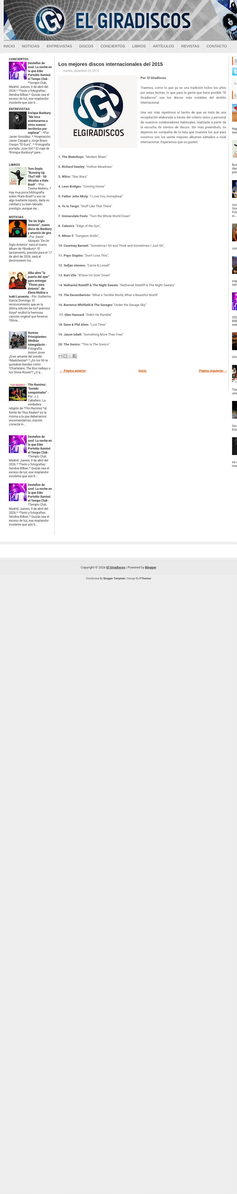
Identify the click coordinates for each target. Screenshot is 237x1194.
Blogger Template (114, 578)
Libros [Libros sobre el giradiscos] (139, 46)
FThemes (145, 578)
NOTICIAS (16, 217)
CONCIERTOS (18, 59)
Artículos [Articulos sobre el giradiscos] (163, 46)
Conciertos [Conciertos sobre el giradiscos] (112, 46)
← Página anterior (73, 371)
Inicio (9, 46)
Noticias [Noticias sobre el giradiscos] (31, 46)
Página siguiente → (213, 371)
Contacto (216, 46)
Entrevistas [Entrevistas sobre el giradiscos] (59, 46)
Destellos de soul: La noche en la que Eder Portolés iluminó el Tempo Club (40, 71)
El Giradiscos (115, 567)
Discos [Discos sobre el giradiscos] (86, 46)
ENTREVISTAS (19, 109)
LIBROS (14, 165)
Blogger (151, 567)
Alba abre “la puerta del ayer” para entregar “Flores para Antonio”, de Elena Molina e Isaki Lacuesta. (29, 284)
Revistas (190, 46)
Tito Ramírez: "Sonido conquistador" (38, 388)
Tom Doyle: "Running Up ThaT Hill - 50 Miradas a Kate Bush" (38, 176)
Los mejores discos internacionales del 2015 (110, 64)
